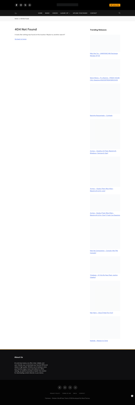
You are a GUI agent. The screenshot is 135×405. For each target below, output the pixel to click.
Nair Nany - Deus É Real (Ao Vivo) (101, 313)
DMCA (75, 393)
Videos (55, 13)
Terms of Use (66, 393)
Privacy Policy (55, 393)
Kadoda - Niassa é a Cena (99, 341)
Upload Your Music (80, 13)
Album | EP (64, 13)
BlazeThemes (86, 398)
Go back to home (20, 39)
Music (47, 13)
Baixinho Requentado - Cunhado (101, 116)
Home (40, 13)
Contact (93, 13)
